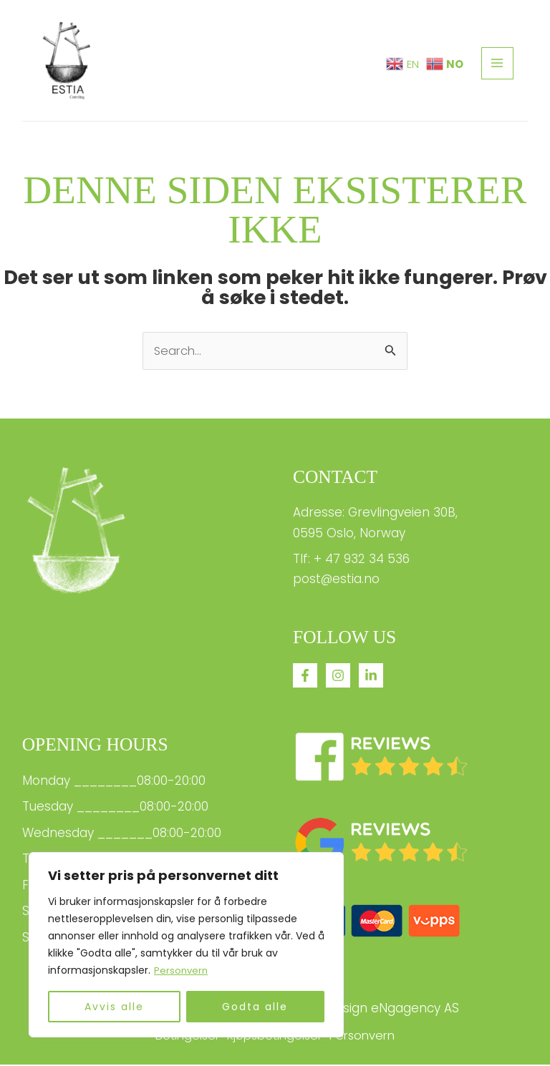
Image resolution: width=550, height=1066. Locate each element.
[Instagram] (338, 676)
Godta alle (255, 1006)
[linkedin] (371, 676)
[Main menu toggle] (497, 63)
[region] (186, 945)
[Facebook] (305, 676)
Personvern (182, 971)
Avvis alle (114, 1006)
